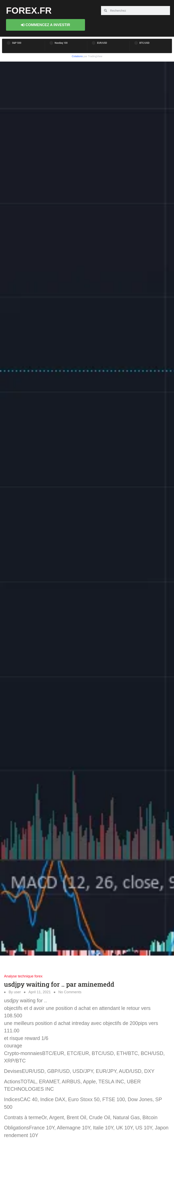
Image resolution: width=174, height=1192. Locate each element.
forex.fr (29, 10)
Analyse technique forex (23, 976)
